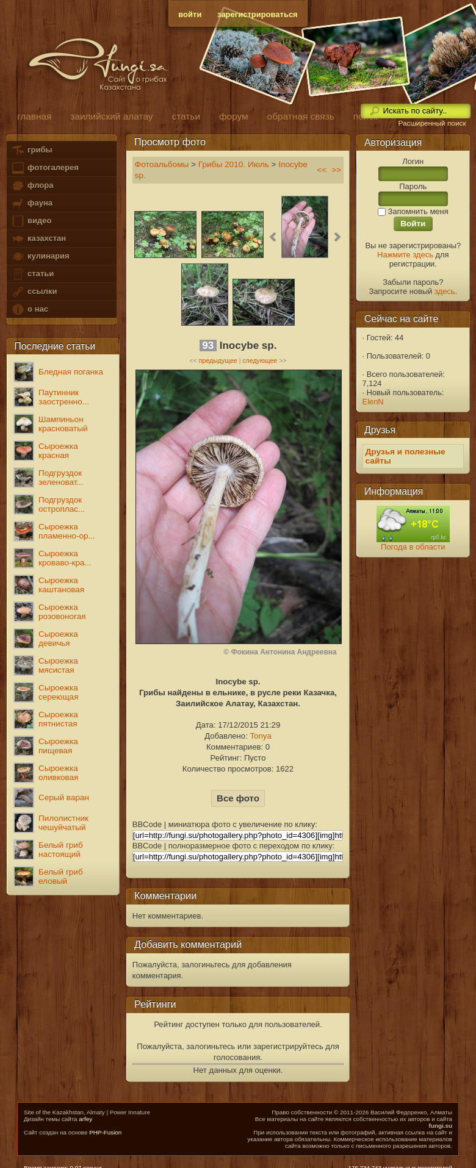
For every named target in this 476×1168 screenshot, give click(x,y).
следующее (259, 360)
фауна (31, 203)
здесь (445, 291)
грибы (31, 150)
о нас (29, 309)
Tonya (260, 735)
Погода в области (413, 546)
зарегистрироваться (257, 14)
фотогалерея (44, 168)
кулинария (40, 256)
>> (336, 169)
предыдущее (218, 360)
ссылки (33, 291)
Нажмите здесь (405, 254)
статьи (32, 274)
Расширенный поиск (432, 123)
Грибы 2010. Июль (233, 164)
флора (32, 185)
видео (31, 221)
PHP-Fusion (105, 1132)
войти (189, 14)
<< (321, 169)
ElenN (373, 401)
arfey (85, 1119)
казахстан (38, 238)
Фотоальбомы (162, 164)
